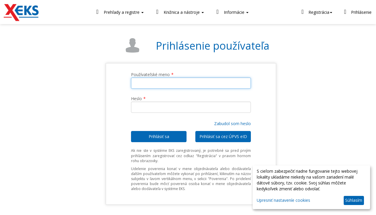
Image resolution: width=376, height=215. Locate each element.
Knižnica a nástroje (179, 12)
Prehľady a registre (119, 12)
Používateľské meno (150, 74)
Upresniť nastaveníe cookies (283, 200)
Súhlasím (353, 200)
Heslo (136, 98)
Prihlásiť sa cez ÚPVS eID (223, 136)
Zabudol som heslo (232, 123)
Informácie (231, 12)
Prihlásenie (357, 12)
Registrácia (316, 12)
